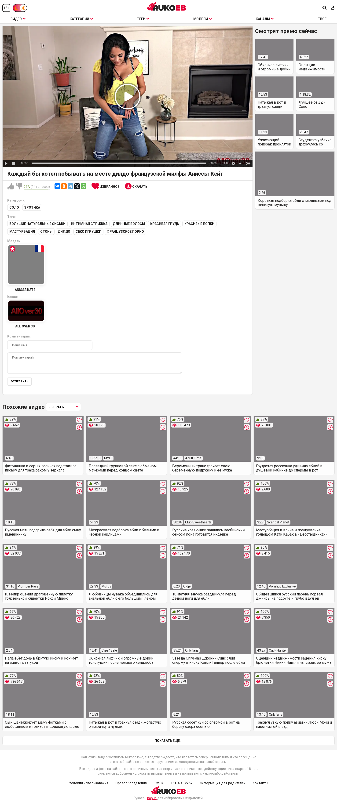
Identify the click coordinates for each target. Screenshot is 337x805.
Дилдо (64, 231)
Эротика (32, 207)
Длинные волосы (129, 224)
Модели (202, 19)
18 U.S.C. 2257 (181, 783)
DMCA (159, 783)
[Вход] (333, 8)
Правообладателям (131, 783)
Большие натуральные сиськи (37, 224)
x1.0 (225, 163)
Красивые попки (199, 224)
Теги (143, 19)
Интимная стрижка (89, 224)
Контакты (260, 783)
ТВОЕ (322, 19)
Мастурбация (22, 231)
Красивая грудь (164, 224)
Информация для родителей (222, 783)
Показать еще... (169, 741)
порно (152, 798)
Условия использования (88, 783)
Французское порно (125, 231)
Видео (18, 19)
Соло (14, 207)
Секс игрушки (88, 231)
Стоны (46, 231)
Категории (81, 19)
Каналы (265, 19)
